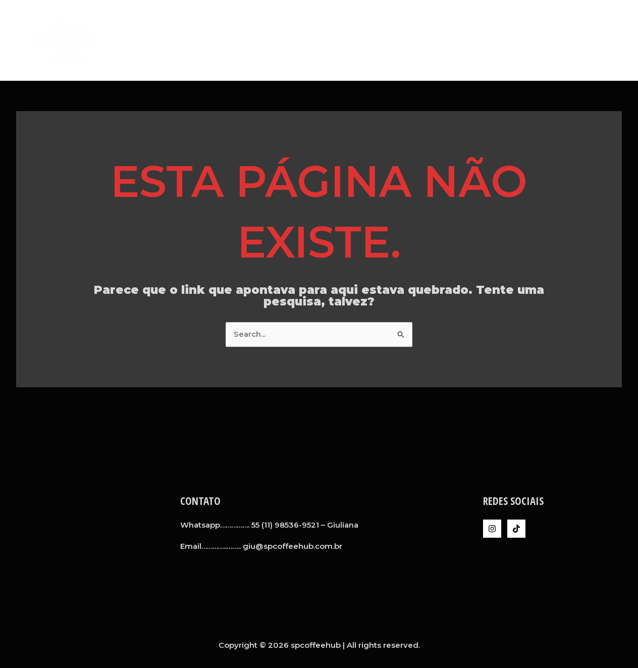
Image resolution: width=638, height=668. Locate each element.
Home (402, 40)
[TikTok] (516, 529)
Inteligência (590, 40)
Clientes (534, 40)
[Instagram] (492, 529)
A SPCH (440, 40)
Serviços (485, 40)
